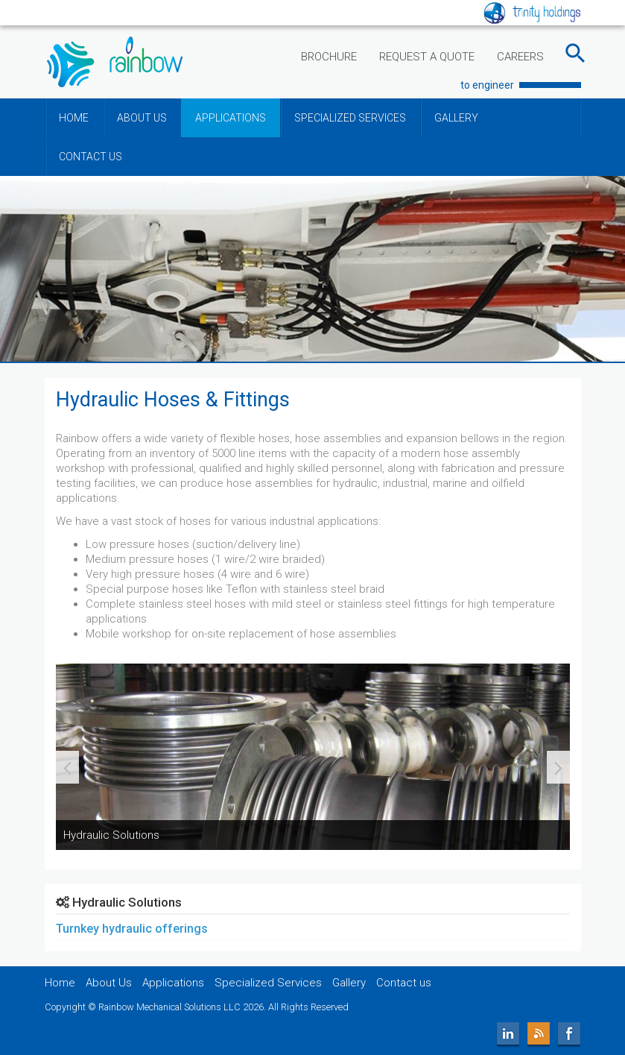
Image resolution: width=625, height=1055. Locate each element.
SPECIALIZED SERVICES (350, 118)
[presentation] (67, 767)
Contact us (403, 982)
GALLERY (456, 118)
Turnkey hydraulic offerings (132, 929)
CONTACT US (90, 157)
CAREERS (520, 56)
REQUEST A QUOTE (427, 56)
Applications (173, 982)
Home (60, 982)
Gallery (349, 982)
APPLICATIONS (230, 118)
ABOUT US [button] (142, 118)
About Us (109, 982)
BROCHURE (329, 56)
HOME (74, 118)
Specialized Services (268, 982)
